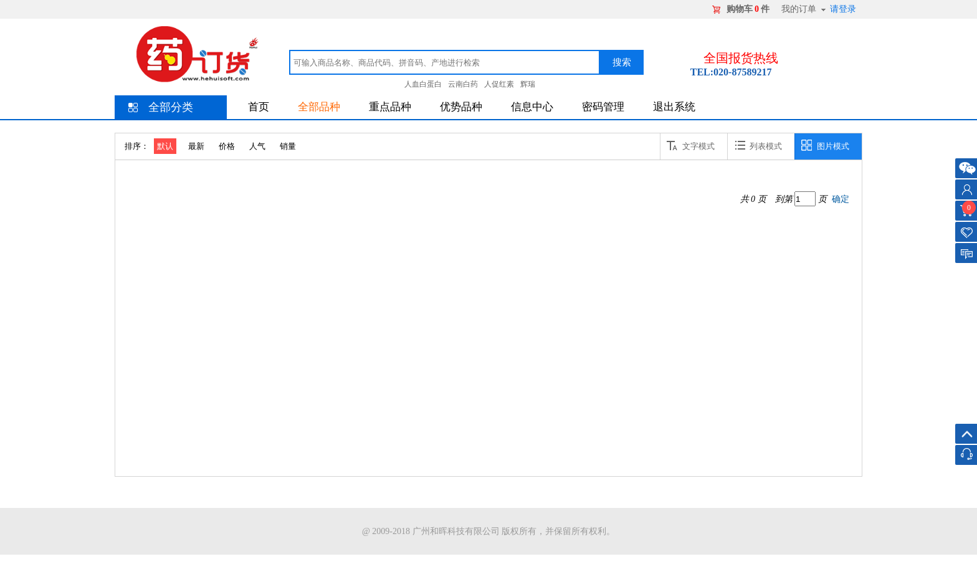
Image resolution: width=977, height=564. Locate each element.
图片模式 (825, 145)
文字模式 (691, 145)
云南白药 (463, 84)
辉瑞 (527, 84)
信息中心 (532, 107)
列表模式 (758, 145)
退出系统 (674, 107)
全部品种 (319, 107)
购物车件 (748, 9)
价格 (227, 146)
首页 (258, 107)
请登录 (843, 9)
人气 (257, 146)
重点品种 (390, 107)
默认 (165, 146)
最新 (196, 146)
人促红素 (499, 84)
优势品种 (461, 107)
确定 (840, 199)
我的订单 (798, 9)
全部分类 (170, 107)
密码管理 (603, 107)
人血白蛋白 (423, 84)
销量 (288, 146)
